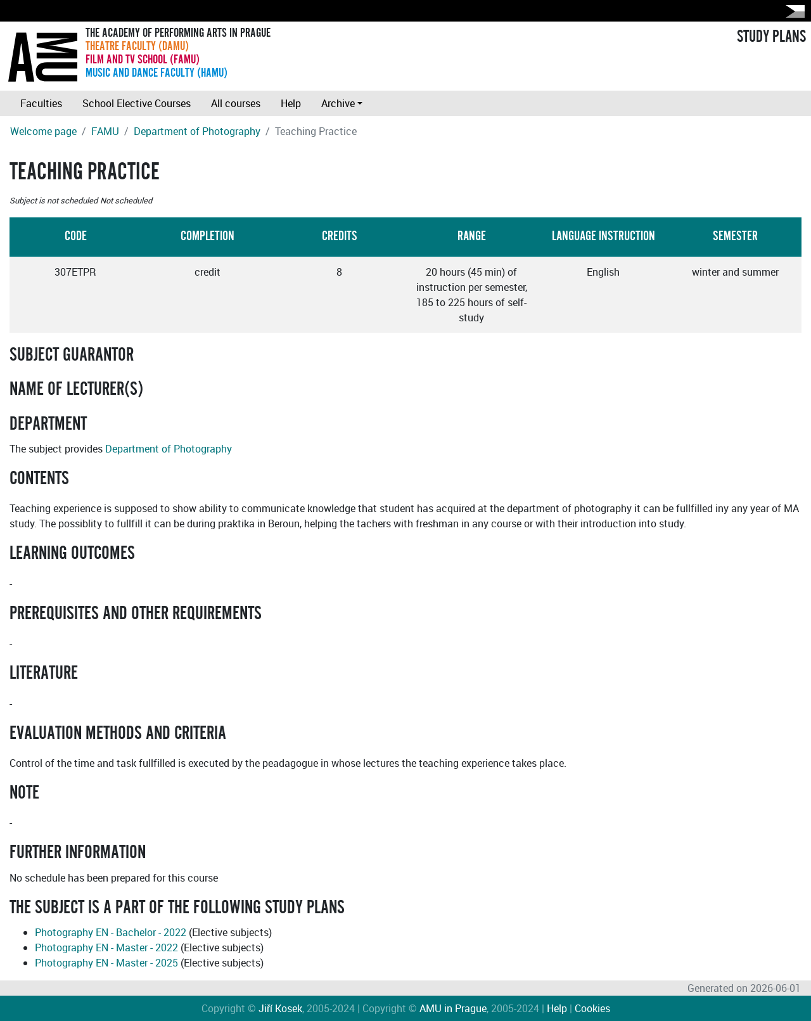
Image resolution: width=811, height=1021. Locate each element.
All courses (235, 103)
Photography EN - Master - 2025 (106, 963)
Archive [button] (338, 103)
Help (291, 103)
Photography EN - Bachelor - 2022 (110, 932)
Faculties (41, 103)
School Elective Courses (136, 103)
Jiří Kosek (280, 1008)
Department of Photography (197, 131)
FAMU (105, 131)
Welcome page (43, 131)
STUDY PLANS (771, 37)
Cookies (592, 1008)
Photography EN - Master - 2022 (106, 947)
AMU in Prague (453, 1008)
